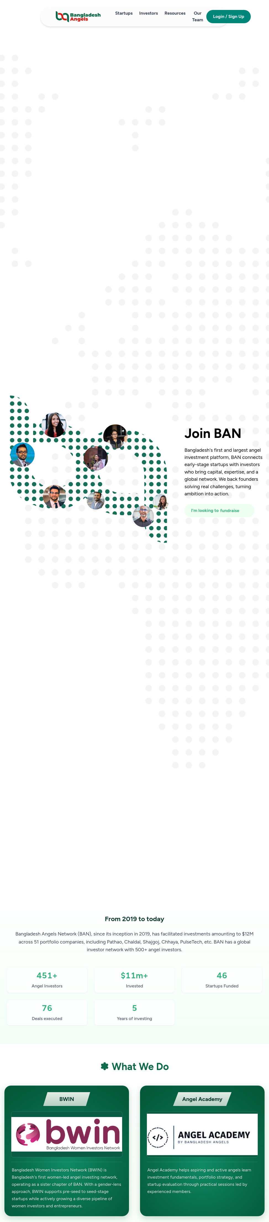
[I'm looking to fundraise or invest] (219, 510)
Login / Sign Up (228, 16)
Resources (175, 13)
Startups (124, 13)
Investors (148, 13)
